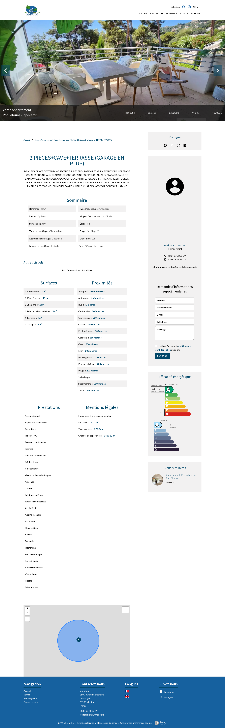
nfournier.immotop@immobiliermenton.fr (176, 267)
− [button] (27, 613)
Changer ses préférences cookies (136, 722)
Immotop (84, 690)
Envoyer (162, 356)
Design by (160, 723)
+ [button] (27, 609)
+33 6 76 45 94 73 (177, 259)
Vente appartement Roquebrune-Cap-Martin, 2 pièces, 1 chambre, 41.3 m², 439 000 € (73, 140)
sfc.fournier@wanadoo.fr (92, 714)
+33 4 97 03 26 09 (177, 255)
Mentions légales (85, 722)
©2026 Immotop (66, 723)
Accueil (27, 140)
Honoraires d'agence (107, 722)
